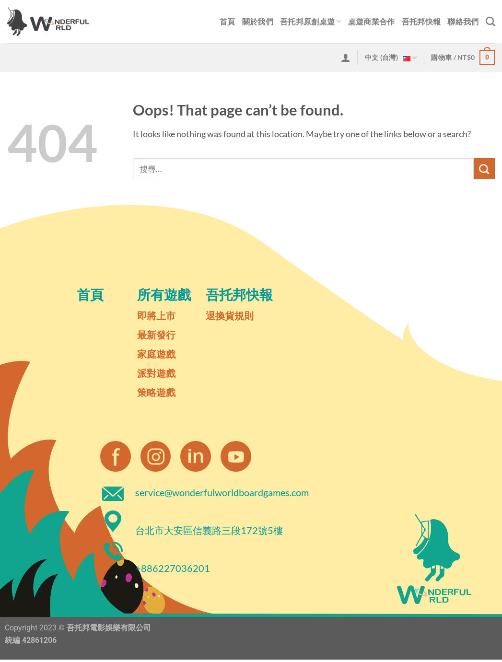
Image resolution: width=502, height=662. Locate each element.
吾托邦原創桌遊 (310, 21)
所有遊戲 (164, 294)
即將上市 (156, 315)
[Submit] (484, 168)
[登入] (345, 57)
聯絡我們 (463, 21)
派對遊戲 (156, 373)
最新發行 (156, 334)
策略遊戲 (156, 392)
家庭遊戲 (156, 354)
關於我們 (257, 21)
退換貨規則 (230, 315)
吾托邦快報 (421, 21)
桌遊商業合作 (371, 21)
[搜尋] (490, 21)
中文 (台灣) (391, 57)
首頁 (227, 21)
